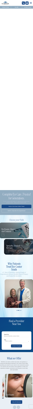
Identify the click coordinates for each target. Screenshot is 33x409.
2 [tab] (21, 310)
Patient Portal (5, 7)
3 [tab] (22, 310)
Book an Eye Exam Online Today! (16, 206)
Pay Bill (16, 7)
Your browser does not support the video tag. (16, 98)
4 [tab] (24, 310)
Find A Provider (17, 349)
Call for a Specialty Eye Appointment (16, 210)
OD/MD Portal (27, 7)
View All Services (16, 402)
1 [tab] (20, 310)
